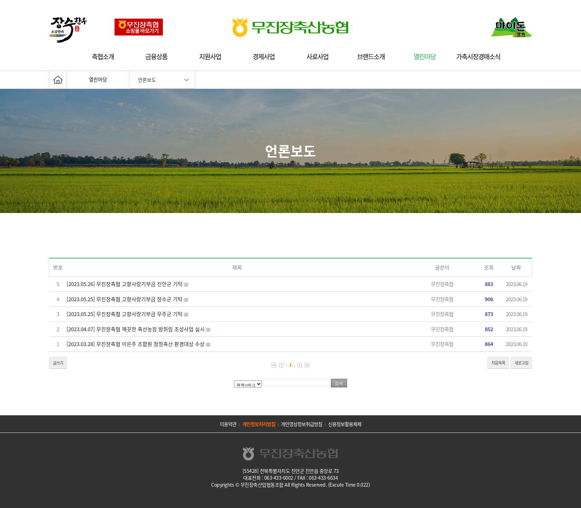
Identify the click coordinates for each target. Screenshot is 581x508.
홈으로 (58, 79)
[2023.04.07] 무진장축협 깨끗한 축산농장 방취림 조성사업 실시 (136, 329)
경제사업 (264, 56)
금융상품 (156, 56)
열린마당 (425, 56)
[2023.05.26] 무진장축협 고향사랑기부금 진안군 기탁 (125, 284)
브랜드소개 (371, 56)
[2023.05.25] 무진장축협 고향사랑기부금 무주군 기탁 (125, 314)
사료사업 (317, 56)
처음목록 (498, 363)
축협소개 (103, 56)
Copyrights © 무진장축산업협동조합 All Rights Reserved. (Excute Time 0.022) (290, 484)
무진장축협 (442, 284)
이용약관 (228, 423)
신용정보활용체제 (344, 423)
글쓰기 (58, 363)
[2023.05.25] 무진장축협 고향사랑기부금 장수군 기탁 (125, 299)
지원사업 (210, 56)
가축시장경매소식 (478, 56)
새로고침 (521, 363)
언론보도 (147, 79)
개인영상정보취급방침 (301, 423)
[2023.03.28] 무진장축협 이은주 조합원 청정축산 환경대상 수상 (136, 344)
